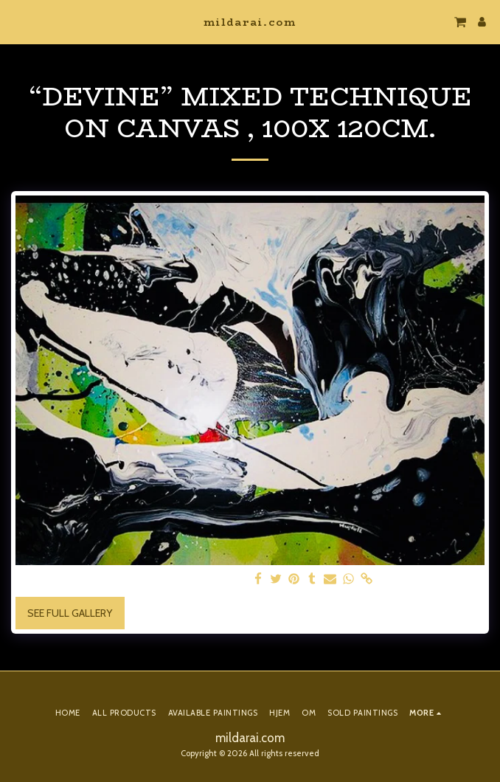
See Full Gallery (69, 613)
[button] (16, 21)
